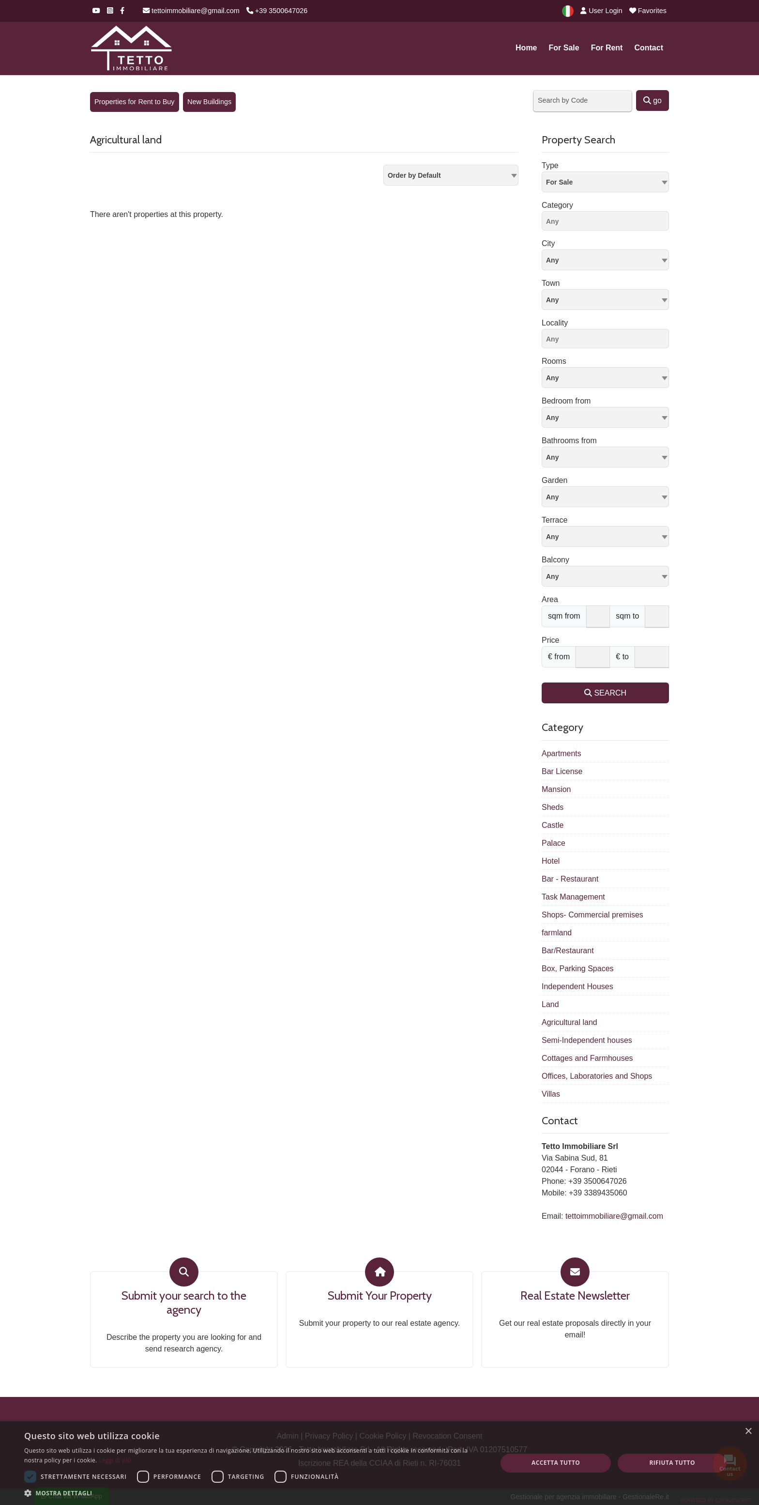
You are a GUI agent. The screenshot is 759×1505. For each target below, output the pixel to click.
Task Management (573, 897)
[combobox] (450, 175)
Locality (555, 323)
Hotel (551, 861)
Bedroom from (566, 401)
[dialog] (379, 1463)
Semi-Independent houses (587, 1040)
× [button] (748, 1431)
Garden (554, 480)
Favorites (648, 11)
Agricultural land (569, 1022)
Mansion (556, 789)
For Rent (607, 48)
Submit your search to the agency (183, 1303)
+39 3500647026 (276, 11)
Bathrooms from (569, 440)
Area (550, 599)
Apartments (561, 753)
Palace (553, 843)
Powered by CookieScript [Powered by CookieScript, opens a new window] (716, 1500)
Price (550, 640)
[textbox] (605, 259)
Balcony (555, 560)
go (652, 100)
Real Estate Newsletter (575, 1296)
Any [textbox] (552, 300)
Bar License (562, 771)
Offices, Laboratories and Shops (597, 1076)
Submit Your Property (380, 1296)
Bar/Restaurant (568, 950)
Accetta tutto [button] (555, 1462)
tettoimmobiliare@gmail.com (191, 11)
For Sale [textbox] (559, 182)
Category (557, 205)
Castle (552, 825)
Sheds (552, 807)
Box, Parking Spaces (578, 968)
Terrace (554, 520)
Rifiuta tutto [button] (672, 1462)
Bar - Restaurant (570, 879)
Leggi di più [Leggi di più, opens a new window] (115, 1460)
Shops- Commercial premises (592, 915)
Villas (551, 1094)
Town (551, 283)
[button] (253, 1493)
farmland (557, 933)
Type (550, 165)
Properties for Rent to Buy (134, 102)
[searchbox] (608, 223)
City (548, 243)
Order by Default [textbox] (414, 175)
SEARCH (605, 693)
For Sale (564, 48)
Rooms (554, 361)
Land (550, 1004)
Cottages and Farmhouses (587, 1058)
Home (526, 48)
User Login (601, 11)
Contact (648, 48)
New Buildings (209, 102)
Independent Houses (577, 986)
